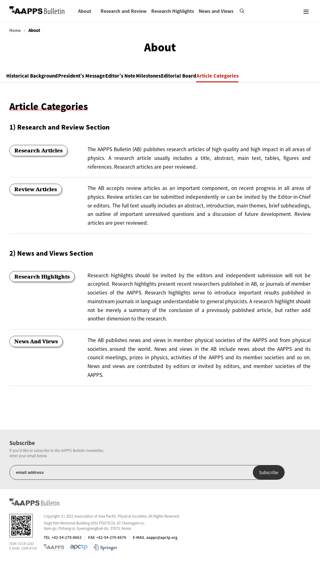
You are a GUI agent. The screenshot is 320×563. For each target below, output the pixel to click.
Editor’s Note (150, 76)
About (84, 11)
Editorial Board (231, 76)
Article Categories (281, 76)
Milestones (190, 76)
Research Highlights (172, 11)
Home (15, 30)
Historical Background (38, 76)
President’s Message (100, 76)
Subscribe (118, 473)
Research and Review (124, 11)
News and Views (216, 11)
